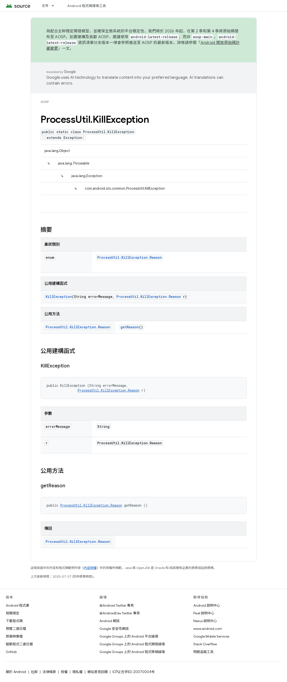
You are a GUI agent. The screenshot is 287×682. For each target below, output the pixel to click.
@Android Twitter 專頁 (116, 605)
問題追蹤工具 (203, 652)
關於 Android (16, 672)
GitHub (11, 652)
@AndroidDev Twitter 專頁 (119, 613)
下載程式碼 (14, 621)
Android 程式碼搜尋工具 (86, 6)
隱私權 (77, 672)
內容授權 (90, 568)
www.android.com (207, 628)
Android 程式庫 (17, 605)
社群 (34, 672)
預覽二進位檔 (16, 628)
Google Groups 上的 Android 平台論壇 (128, 636)
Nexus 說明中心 (205, 621)
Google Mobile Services (211, 636)
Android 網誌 (109, 621)
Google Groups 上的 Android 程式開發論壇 (132, 644)
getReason (129, 327)
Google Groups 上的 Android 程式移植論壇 (132, 652)
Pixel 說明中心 (203, 613)
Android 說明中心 (206, 605)
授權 (64, 672)
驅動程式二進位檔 (19, 644)
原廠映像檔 (14, 636)
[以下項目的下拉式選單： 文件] (55, 6)
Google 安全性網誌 (114, 628)
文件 (45, 6)
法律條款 (49, 672)
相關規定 (12, 613)
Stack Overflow (205, 644)
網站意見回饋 (97, 672)
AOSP (45, 102)
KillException (59, 296)
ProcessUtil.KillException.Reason (129, 257)
